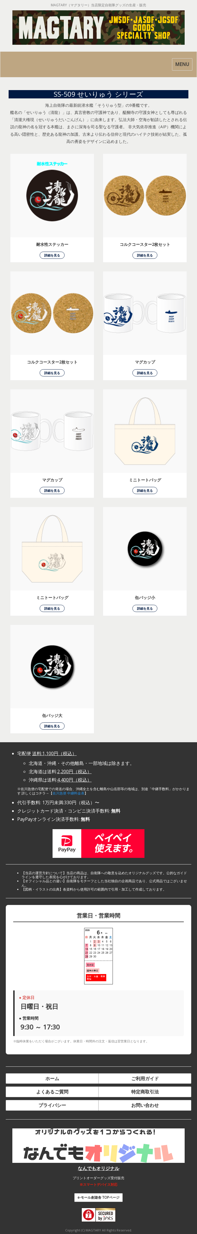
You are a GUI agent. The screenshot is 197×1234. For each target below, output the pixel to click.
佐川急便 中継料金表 (68, 793)
